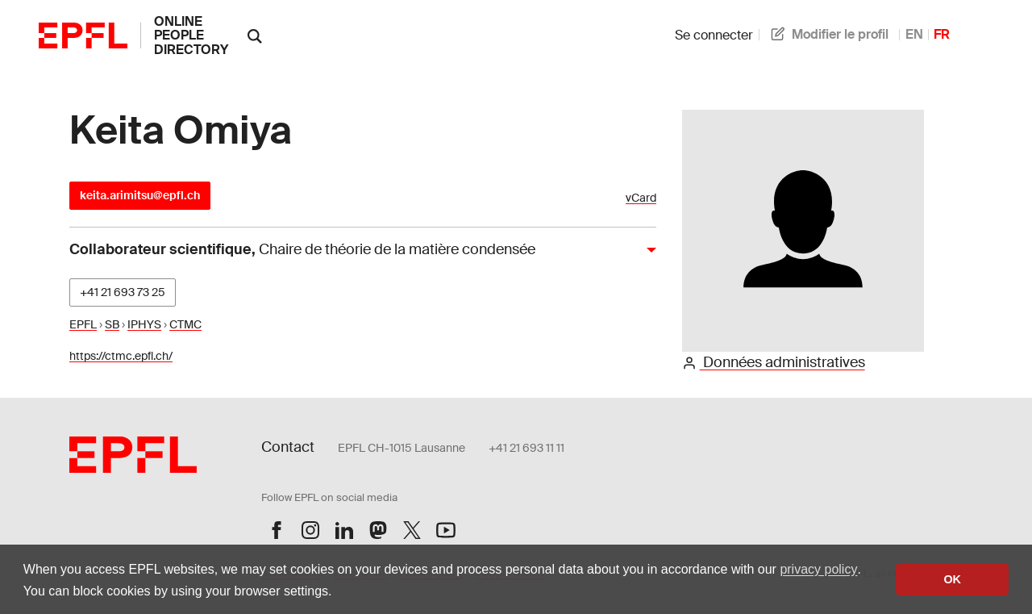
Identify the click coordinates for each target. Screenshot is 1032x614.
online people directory (191, 35)
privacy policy (818, 569)
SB (112, 324)
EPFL (83, 324)
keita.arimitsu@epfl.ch (140, 195)
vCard (641, 198)
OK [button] (952, 579)
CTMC (185, 324)
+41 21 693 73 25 (122, 292)
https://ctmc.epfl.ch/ (121, 356)
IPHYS (144, 324)
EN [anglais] (914, 34)
